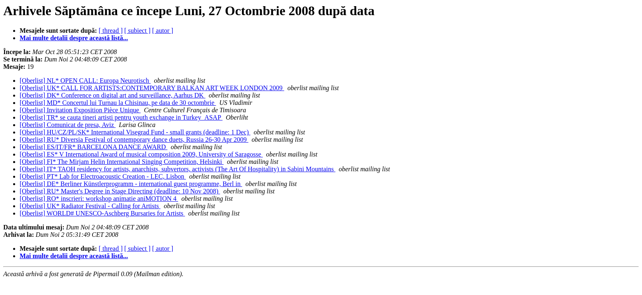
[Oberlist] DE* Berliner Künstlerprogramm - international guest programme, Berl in (131, 183)
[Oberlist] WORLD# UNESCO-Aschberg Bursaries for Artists (102, 213)
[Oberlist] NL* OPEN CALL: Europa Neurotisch (85, 80)
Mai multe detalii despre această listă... (74, 37)
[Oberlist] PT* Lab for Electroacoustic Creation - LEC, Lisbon (103, 176)
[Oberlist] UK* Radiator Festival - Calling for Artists (90, 205)
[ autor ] (163, 30)
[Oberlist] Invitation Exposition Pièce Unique (80, 110)
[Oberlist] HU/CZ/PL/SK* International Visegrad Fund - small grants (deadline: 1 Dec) (135, 132)
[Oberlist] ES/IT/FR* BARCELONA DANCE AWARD (93, 146)
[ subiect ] (137, 30)
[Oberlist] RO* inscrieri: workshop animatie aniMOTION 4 (99, 198)
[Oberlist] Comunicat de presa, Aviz (67, 124)
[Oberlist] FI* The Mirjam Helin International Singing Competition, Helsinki (122, 161)
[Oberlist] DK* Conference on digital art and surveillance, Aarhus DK (113, 95)
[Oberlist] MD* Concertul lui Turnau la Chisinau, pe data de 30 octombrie (118, 102)
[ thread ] (111, 30)
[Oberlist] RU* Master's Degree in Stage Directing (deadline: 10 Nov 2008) (120, 191)
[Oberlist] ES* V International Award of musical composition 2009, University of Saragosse (141, 154)
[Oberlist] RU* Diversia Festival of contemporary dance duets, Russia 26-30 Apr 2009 (134, 139)
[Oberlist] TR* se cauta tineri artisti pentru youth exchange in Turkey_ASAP (121, 117)
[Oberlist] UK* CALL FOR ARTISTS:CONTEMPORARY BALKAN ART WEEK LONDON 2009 (152, 87)
